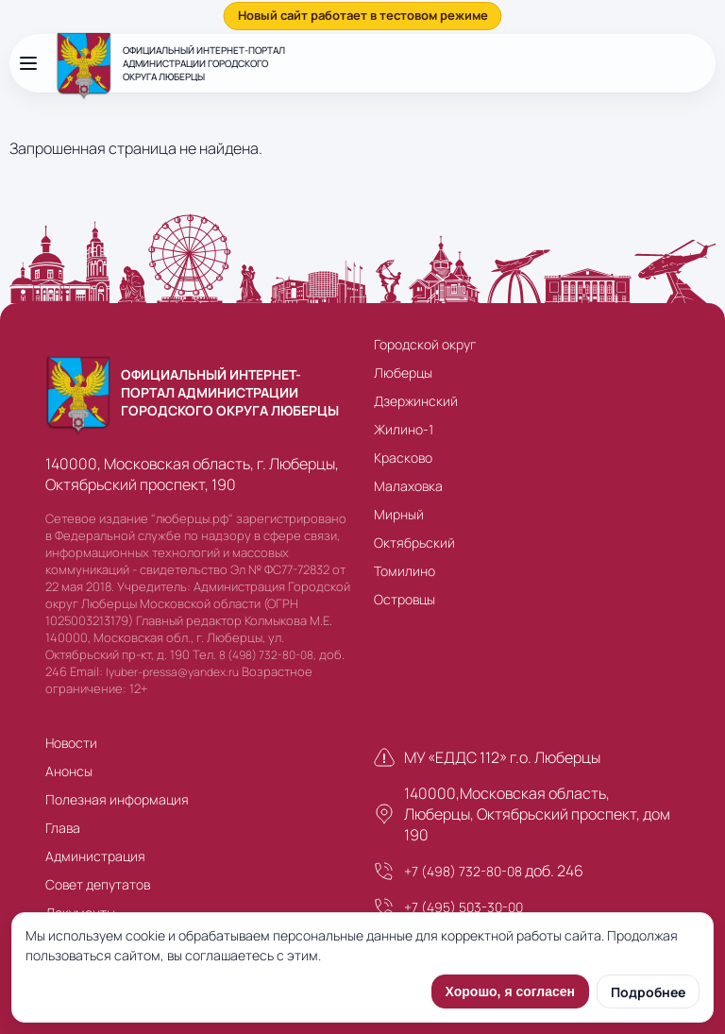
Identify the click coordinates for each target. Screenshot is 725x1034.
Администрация (95, 856)
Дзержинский (416, 401)
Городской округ (425, 344)
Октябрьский (414, 542)
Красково (403, 457)
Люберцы (403, 372)
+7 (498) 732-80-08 (463, 871)
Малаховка (408, 486)
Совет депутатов (97, 884)
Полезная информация (117, 799)
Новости (71, 743)
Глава (62, 828)
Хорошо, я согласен (510, 991)
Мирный (399, 514)
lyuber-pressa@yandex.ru (172, 672)
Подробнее (648, 992)
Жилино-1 (403, 429)
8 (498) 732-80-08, (267, 655)
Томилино (404, 571)
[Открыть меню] (28, 63)
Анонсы (69, 771)
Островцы (404, 599)
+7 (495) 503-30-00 (463, 907)
